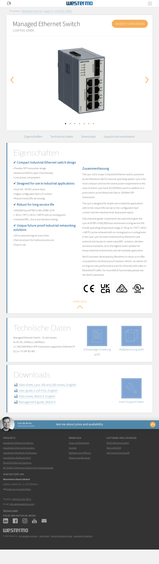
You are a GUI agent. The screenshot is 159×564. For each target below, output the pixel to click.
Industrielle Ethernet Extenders (18, 458)
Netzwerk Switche (32, 11)
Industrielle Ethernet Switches (18, 453)
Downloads (89, 137)
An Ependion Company (28, 547)
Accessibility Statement (83, 547)
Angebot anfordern (129, 24)
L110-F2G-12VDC (63, 11)
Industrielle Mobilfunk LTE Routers (20, 463)
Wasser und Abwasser (79, 468)
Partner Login (10, 521)
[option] (79, 80)
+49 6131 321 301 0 (21, 510)
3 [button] (74, 123)
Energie (73, 458)
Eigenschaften (32, 137)
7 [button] (93, 123)
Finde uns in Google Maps (18, 500)
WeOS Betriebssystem (118, 453)
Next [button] (147, 80)
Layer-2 (48, 11)
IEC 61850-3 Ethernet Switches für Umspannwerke (28, 478)
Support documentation (121, 137)
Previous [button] (12, 80)
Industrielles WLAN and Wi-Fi (17, 468)
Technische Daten (61, 137)
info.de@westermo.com (22, 515)
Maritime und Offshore (80, 463)
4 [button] (79, 123)
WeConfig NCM (114, 458)
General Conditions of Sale (61, 547)
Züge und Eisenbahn (79, 453)
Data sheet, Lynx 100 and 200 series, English (50, 395)
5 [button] (84, 123)
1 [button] (65, 123)
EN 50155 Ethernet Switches (17, 473)
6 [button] (88, 123)
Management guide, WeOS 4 (39, 412)
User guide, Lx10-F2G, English (40, 401)
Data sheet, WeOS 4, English (39, 406)
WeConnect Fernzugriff (118, 463)
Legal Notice (44, 547)
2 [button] (70, 123)
